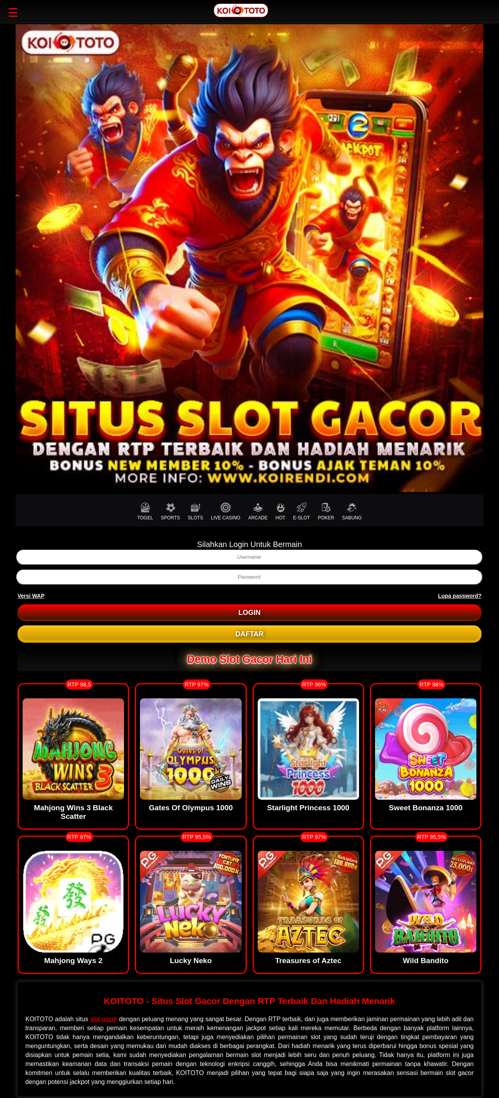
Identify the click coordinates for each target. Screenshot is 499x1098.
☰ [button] (13, 12)
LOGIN (250, 612)
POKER (326, 512)
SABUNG (352, 512)
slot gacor (103, 1019)
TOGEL (145, 512)
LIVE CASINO (225, 512)
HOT (280, 512)
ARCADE (257, 512)
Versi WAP (31, 596)
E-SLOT (301, 512)
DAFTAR (249, 634)
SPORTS (170, 512)
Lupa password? (459, 596)
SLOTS (195, 512)
